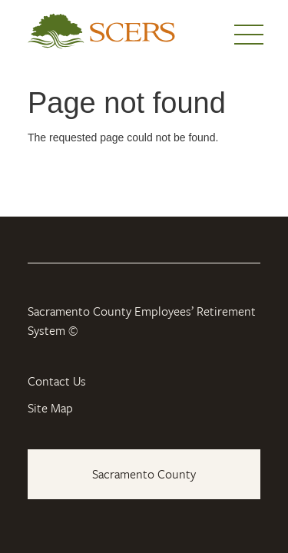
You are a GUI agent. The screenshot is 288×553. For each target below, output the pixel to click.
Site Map (50, 408)
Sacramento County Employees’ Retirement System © (142, 321)
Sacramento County (144, 474)
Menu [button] (248, 35)
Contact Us (57, 381)
